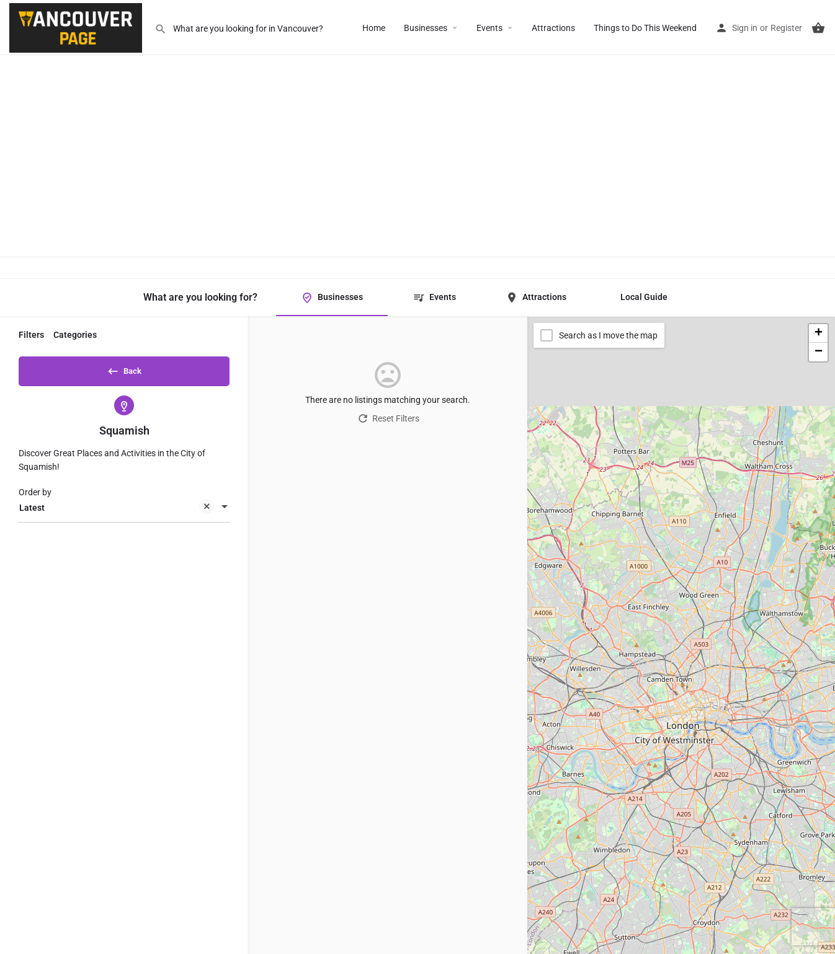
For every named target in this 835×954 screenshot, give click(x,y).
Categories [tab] (75, 335)
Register (786, 28)
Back (124, 369)
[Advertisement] (417, 142)
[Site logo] (77, 27)
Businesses (425, 28)
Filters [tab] (31, 335)
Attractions (553, 28)
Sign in (744, 28)
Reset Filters (388, 418)
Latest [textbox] (116, 513)
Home (373, 28)
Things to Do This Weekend (645, 28)
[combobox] (124, 512)
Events (489, 28)
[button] (818, 333)
